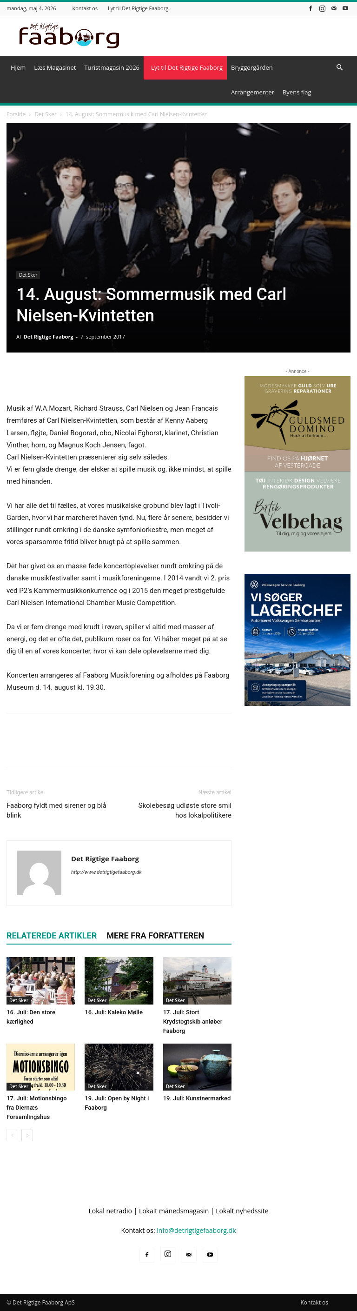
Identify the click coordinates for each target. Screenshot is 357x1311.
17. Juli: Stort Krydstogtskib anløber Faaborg (193, 1021)
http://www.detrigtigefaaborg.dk (106, 872)
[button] (339, 67)
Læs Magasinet (55, 67)
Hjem (18, 67)
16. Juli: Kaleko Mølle (114, 1012)
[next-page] (27, 1135)
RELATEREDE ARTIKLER (52, 935)
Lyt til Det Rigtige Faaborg (138, 8)
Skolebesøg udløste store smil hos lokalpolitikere (184, 810)
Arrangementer (252, 92)
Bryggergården (252, 67)
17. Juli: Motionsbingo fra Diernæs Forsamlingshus (37, 1107)
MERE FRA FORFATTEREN (155, 935)
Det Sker (45, 114)
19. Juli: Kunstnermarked (197, 1098)
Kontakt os (85, 8)
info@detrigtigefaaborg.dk (196, 1230)
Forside (16, 114)
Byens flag (297, 92)
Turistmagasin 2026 (111, 67)
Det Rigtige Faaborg (48, 336)
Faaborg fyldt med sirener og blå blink (56, 810)
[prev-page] (12, 1135)
